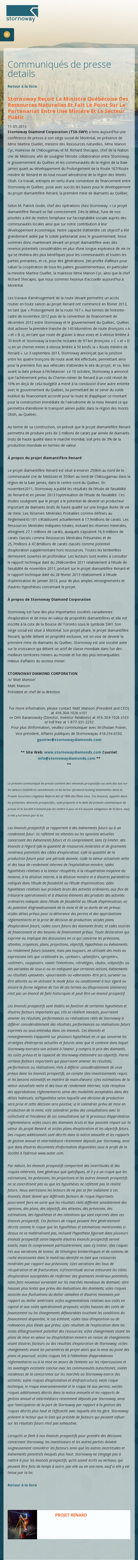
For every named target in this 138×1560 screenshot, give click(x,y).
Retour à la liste (22, 86)
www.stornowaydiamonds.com (72, 752)
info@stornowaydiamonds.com (66, 758)
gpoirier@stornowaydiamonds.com (69, 739)
